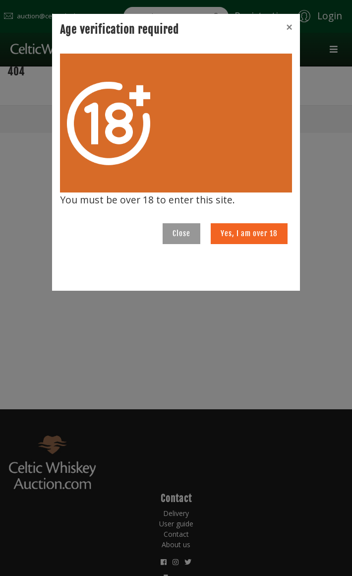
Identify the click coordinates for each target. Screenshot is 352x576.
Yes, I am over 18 (249, 233)
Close (181, 233)
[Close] (289, 27)
